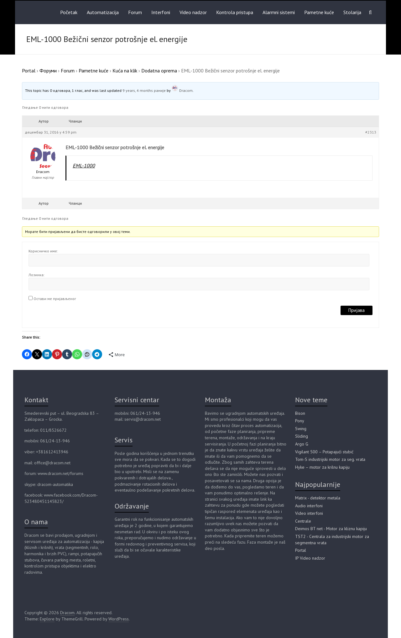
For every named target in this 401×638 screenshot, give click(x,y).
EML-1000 (84, 165)
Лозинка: (36, 274)
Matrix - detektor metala (317, 498)
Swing (300, 428)
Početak (68, 12)
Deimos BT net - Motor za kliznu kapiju (331, 528)
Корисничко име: (43, 251)
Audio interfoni (309, 506)
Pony (299, 421)
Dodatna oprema (159, 70)
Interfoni (160, 12)
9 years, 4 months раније (144, 90)
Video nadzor (193, 12)
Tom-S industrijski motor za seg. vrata (330, 459)
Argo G (301, 444)
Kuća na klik (124, 70)
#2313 (370, 132)
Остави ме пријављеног (55, 298)
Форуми (48, 70)
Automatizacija (103, 12)
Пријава (356, 310)
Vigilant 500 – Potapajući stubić (324, 452)
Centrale (303, 521)
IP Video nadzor (310, 558)
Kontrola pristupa (234, 12)
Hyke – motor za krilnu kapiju (322, 467)
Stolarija (352, 12)
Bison (300, 413)
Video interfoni (309, 513)
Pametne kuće (319, 12)
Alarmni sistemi (279, 12)
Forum (135, 12)
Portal (28, 70)
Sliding (301, 436)
